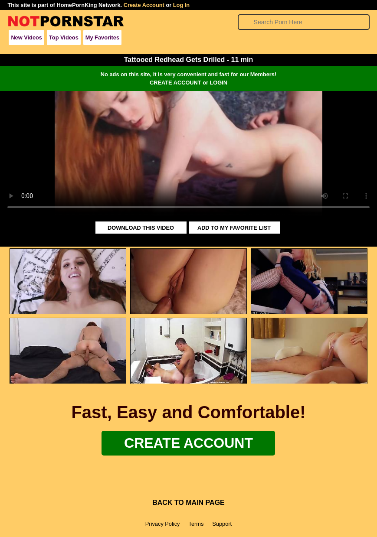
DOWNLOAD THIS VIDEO (141, 228)
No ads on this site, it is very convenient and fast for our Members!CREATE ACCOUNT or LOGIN (188, 78)
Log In (181, 5)
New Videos (26, 37)
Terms (195, 524)
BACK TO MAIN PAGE (188, 502)
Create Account (144, 5)
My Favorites (102, 37)
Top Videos (64, 37)
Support (222, 524)
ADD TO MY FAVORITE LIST (234, 228)
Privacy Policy (162, 524)
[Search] (304, 22)
